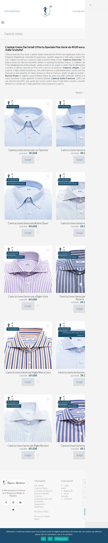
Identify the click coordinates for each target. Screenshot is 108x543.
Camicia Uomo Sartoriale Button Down (28, 223)
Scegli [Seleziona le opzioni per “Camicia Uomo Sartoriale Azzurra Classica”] (79, 381)
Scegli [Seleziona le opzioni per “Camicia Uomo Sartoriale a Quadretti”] (79, 232)
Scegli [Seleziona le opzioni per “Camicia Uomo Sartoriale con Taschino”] (28, 159)
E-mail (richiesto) (95, 500)
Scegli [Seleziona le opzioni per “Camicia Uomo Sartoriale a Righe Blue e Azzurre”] (79, 308)
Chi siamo (39, 485)
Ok (43, 539)
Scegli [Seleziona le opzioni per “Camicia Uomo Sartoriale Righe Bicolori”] (28, 455)
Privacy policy (61, 539)
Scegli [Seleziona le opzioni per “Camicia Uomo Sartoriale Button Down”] (28, 232)
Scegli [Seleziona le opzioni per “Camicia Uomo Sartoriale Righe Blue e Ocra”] (28, 381)
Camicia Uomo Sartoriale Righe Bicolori (28, 445)
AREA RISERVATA (12, 11)
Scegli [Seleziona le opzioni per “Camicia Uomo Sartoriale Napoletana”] (79, 455)
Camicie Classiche (73, 60)
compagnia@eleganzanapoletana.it (88, 11)
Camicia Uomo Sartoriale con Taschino (28, 150)
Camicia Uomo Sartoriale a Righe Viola (28, 296)
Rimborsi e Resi (41, 511)
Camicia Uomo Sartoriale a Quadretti (80, 223)
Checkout (68, 499)
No (50, 539)
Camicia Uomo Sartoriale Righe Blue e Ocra (28, 372)
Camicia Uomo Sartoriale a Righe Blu (80, 150)
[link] (85, 92)
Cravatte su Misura (43, 491)
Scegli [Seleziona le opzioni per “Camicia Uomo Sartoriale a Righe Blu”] (79, 159)
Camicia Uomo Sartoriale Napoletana (80, 445)
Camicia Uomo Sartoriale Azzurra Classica (80, 372)
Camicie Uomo (40, 488)
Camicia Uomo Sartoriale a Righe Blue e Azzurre (79, 298)
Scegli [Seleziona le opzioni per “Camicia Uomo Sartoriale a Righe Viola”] (28, 305)
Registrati (68, 491)
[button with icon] (6, 502)
